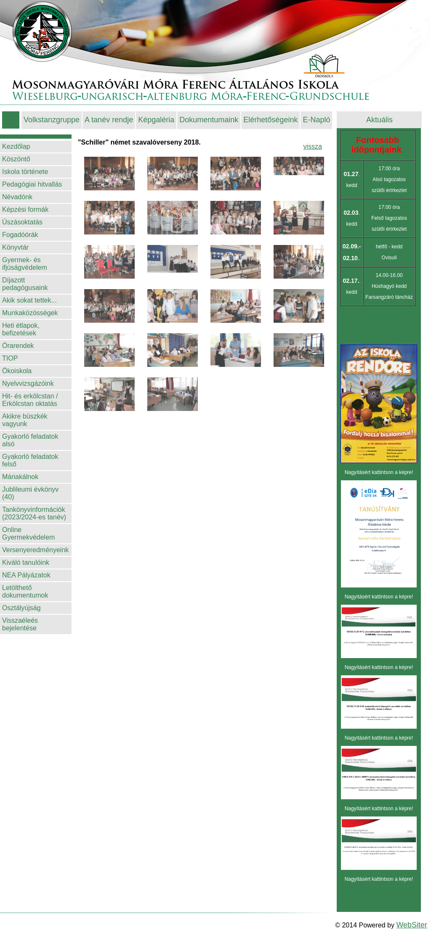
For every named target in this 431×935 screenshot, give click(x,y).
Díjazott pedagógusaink (25, 284)
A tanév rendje (109, 120)
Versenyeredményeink (35, 549)
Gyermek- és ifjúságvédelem (24, 263)
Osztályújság (21, 607)
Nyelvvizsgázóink (28, 383)
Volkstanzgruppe (52, 120)
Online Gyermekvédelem (28, 533)
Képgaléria (156, 120)
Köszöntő (16, 159)
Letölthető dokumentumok (25, 591)
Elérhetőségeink (270, 120)
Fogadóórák (20, 234)
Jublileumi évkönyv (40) (30, 493)
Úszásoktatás (22, 222)
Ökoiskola (17, 370)
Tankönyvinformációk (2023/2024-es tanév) (34, 513)
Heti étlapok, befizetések (21, 329)
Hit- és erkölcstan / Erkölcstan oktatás (30, 399)
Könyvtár (15, 247)
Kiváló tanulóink (25, 562)
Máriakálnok (20, 476)
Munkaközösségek (30, 312)
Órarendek (18, 345)
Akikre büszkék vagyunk (25, 420)
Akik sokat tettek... (29, 300)
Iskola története (25, 171)
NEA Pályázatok (26, 575)
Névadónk (17, 196)
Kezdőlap (16, 146)
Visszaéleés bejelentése (20, 624)
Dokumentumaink (208, 120)
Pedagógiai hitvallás (32, 184)
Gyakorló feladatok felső (30, 460)
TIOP (10, 358)
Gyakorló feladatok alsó (30, 440)
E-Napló (316, 120)
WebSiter (411, 925)
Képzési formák (25, 209)
